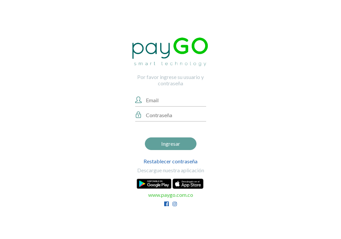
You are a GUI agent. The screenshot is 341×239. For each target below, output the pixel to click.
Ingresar (170, 143)
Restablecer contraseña (170, 161)
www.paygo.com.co (170, 195)
